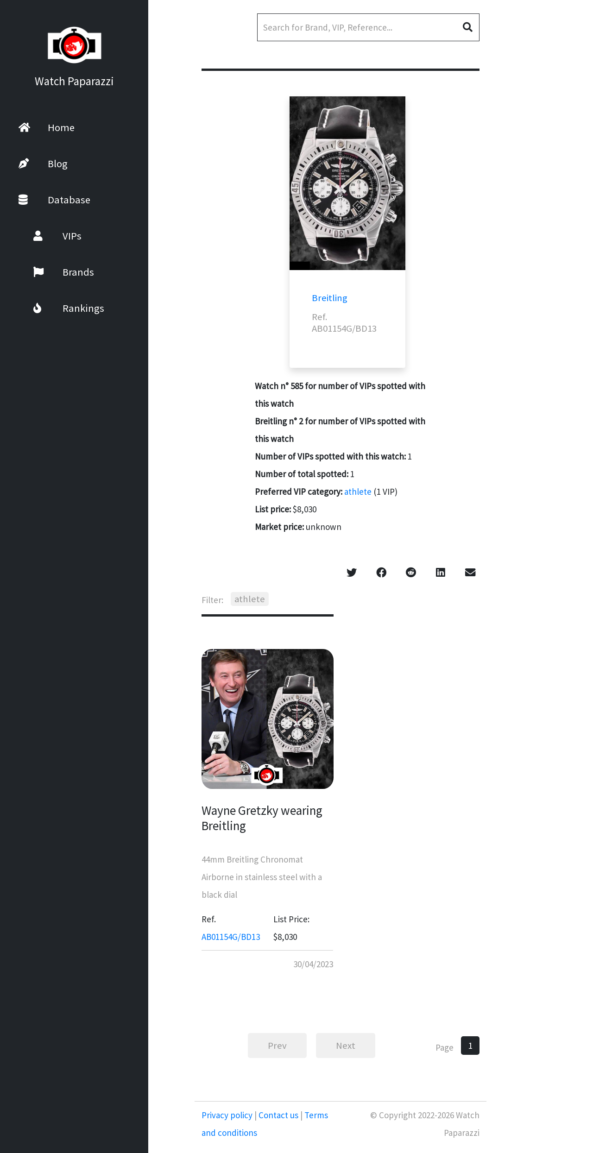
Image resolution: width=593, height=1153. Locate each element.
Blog (43, 163)
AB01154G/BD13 (231, 936)
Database (54, 199)
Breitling (329, 298)
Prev (277, 1046)
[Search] (368, 27)
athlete (357, 491)
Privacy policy (228, 1115)
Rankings (56, 308)
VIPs (45, 235)
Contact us (278, 1115)
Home (47, 127)
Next (345, 1046)
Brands (51, 271)
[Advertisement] (539, 245)
